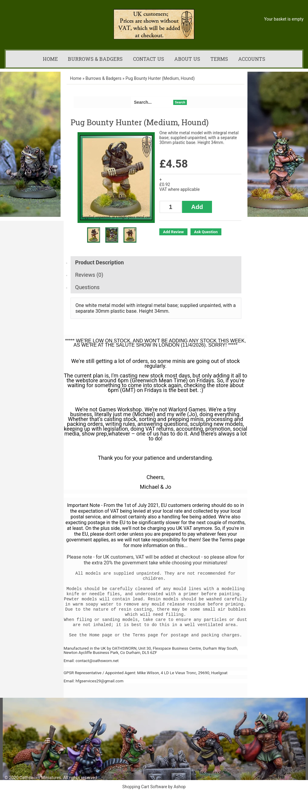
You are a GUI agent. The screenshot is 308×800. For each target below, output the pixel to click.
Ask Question (206, 232)
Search (180, 102)
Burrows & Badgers (95, 59)
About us (187, 59)
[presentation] (156, 262)
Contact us (148, 59)
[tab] (156, 262)
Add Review (173, 232)
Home (50, 59)
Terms (219, 59)
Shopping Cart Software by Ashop (154, 786)
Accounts (251, 59)
